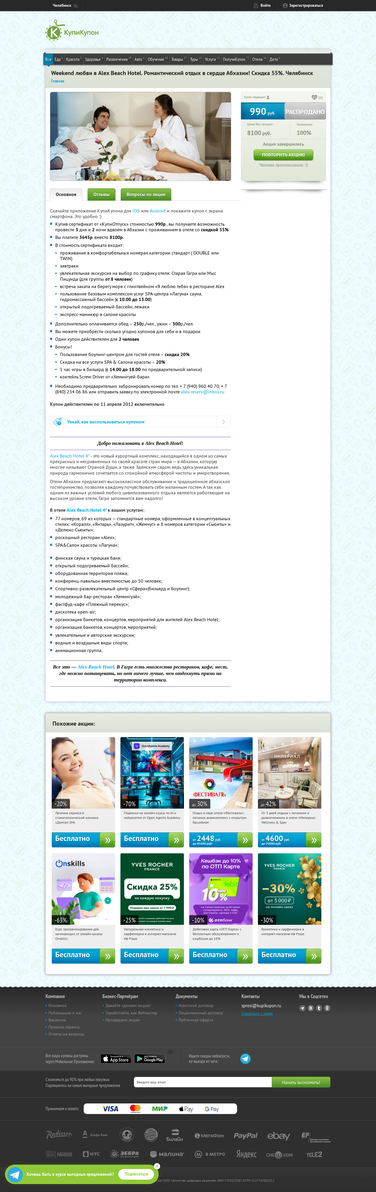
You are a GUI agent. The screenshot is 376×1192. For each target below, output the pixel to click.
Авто (140, 59)
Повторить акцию (283, 155)
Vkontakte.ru (311, 1008)
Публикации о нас (65, 1012)
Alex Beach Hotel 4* (70, 456)
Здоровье (94, 59)
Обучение (158, 59)
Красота (74, 59)
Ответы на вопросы (66, 1034)
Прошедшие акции (122, 1020)
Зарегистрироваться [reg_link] (306, 5)
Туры (196, 59)
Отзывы (101, 194)
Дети (275, 59)
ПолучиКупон (236, 59)
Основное (66, 194)
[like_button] (315, 98)
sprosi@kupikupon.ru (261, 1005)
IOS (136, 211)
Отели (259, 59)
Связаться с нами (257, 1013)
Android (158, 211)
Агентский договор (196, 1005)
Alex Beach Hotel (96, 667)
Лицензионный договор (201, 1012)
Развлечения (118, 59)
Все (48, 59)
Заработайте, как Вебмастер (131, 1012)
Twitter (319, 1008)
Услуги (212, 59)
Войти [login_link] (266, 5)
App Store (115, 1058)
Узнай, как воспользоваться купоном (106, 422)
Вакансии (57, 1020)
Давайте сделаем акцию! (128, 1005)
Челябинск (62, 5)
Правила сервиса (64, 1027)
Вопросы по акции (146, 194)
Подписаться (136, 1174)
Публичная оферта (196, 1020)
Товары (179, 59)
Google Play (149, 1058)
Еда (59, 59)
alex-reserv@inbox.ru (202, 392)
